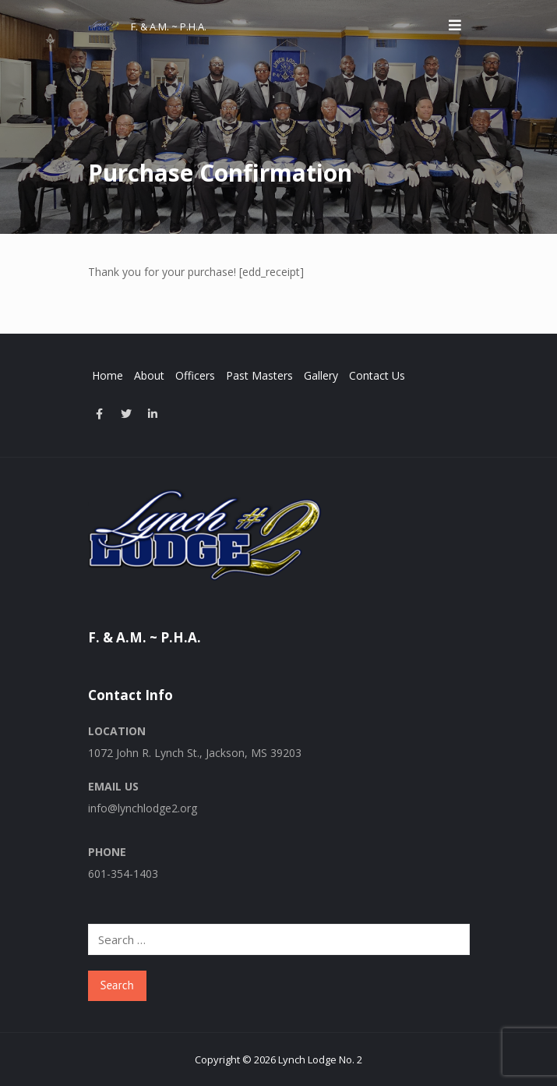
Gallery (321, 375)
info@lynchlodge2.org (142, 808)
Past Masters (259, 375)
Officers (195, 375)
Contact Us (377, 375)
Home (107, 375)
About (149, 375)
